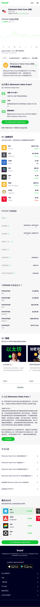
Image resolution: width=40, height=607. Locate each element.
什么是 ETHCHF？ (14, 58)
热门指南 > (35, 58)
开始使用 (8, 439)
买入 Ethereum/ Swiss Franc (15, 122)
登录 (32, 3)
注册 (3, 51)
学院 (22, 128)
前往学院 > (20, 387)
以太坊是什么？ (8, 364)
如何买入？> (26, 58)
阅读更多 (5, 381)
